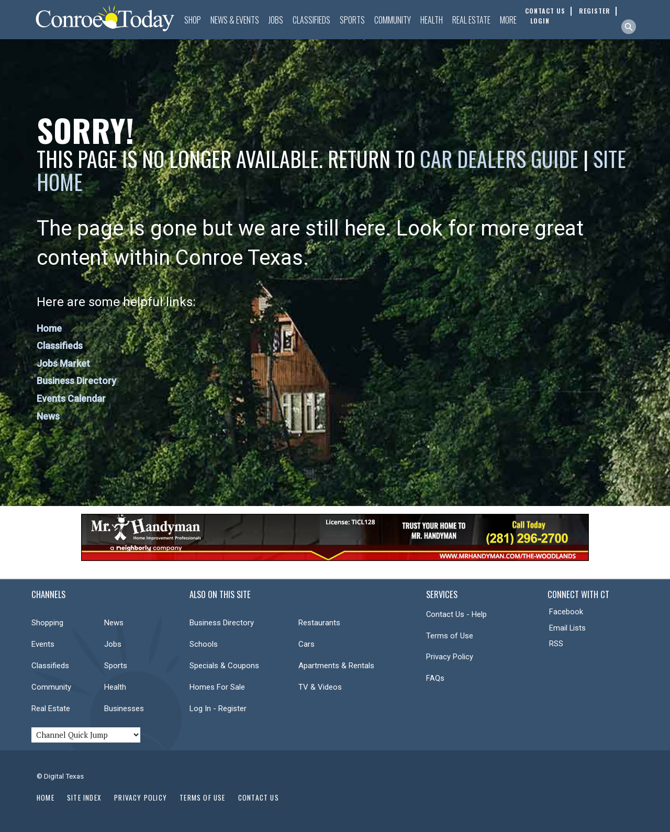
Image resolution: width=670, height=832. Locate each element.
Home (49, 328)
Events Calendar (71, 398)
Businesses (124, 708)
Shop (192, 20)
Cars (306, 644)
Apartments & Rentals (336, 665)
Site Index (84, 797)
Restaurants (319, 622)
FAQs (435, 678)
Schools (203, 644)
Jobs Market (63, 363)
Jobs (276, 20)
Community (392, 20)
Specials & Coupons (224, 665)
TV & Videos (320, 687)
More (508, 20)
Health (431, 20)
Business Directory (76, 380)
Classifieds (311, 20)
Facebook (566, 611)
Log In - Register (218, 708)
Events (42, 644)
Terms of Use (449, 635)
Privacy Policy (449, 656)
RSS (556, 643)
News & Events (234, 20)
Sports (352, 20)
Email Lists (567, 628)
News (48, 416)
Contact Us (258, 797)
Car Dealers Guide (499, 158)
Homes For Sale (217, 687)
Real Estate (471, 20)
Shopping (47, 622)
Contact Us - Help (456, 614)
